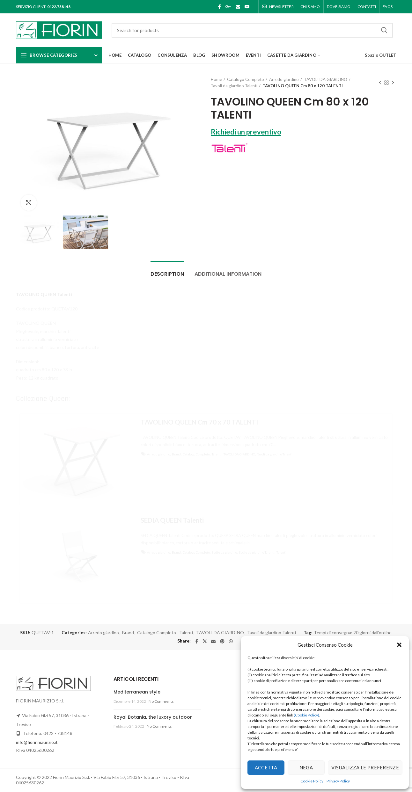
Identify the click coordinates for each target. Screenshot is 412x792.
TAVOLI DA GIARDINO (325, 79)
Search (384, 30)
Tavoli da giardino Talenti (234, 85)
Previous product (380, 83)
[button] (399, 645)
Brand (176, 454)
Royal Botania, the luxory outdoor (153, 717)
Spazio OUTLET (380, 55)
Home (216, 79)
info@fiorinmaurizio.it (37, 742)
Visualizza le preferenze (365, 767)
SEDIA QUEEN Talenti (172, 520)
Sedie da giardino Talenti (257, 552)
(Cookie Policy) (306, 715)
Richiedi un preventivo (246, 131)
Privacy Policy (338, 781)
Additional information (228, 274)
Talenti (217, 454)
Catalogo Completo (245, 79)
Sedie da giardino (224, 552)
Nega (306, 767)
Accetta (266, 767)
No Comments (161, 701)
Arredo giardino (284, 79)
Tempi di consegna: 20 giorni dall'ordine (353, 632)
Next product (393, 83)
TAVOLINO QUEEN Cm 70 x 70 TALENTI (199, 422)
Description (167, 274)
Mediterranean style (137, 692)
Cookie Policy (311, 781)
